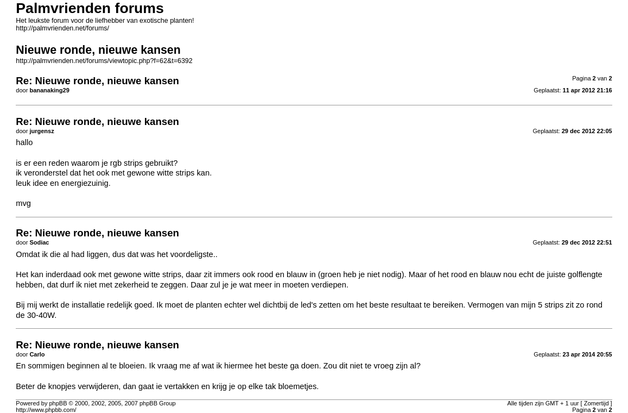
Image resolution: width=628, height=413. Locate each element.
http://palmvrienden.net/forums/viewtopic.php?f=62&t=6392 (104, 61)
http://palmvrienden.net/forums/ (62, 28)
